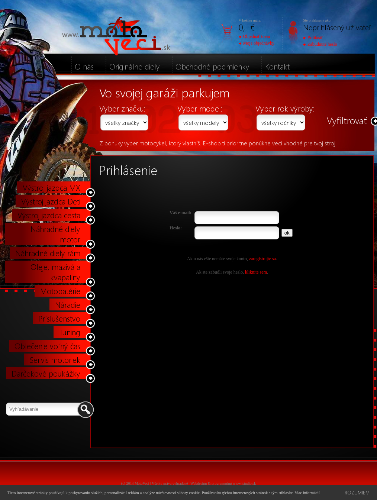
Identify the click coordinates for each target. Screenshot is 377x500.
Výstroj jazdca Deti (50, 201)
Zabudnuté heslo (320, 44)
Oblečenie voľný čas (47, 346)
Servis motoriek (55, 359)
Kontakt (277, 66)
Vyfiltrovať (347, 120)
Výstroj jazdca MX (51, 187)
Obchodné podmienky (212, 66)
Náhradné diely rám (47, 253)
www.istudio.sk (244, 483)
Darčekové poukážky (46, 373)
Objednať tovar (254, 36)
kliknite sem (256, 272)
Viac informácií (306, 492)
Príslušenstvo (59, 318)
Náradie (67, 304)
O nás (84, 66)
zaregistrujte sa (262, 258)
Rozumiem (357, 492)
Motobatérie (60, 291)
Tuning (69, 332)
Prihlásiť (313, 37)
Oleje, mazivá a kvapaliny (55, 271)
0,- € (247, 27)
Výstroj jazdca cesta (48, 215)
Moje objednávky (256, 43)
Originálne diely (134, 66)
